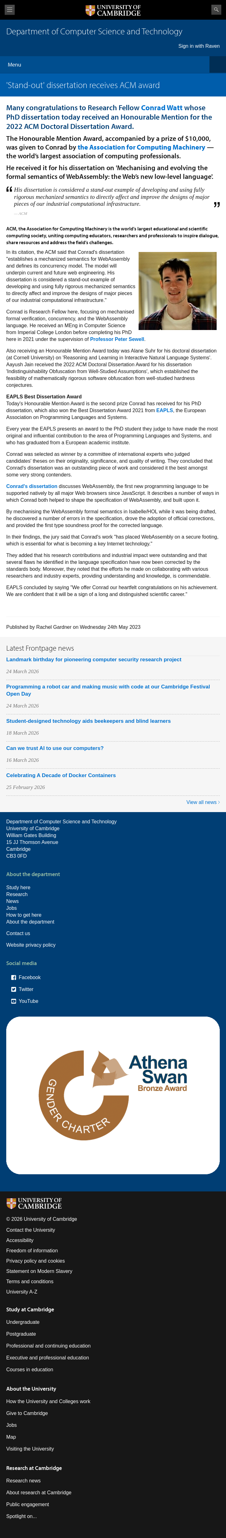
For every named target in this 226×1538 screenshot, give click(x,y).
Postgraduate (21, 1334)
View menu (10, 10)
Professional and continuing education (48, 1345)
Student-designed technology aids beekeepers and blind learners (88, 721)
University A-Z (21, 1291)
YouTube (28, 1001)
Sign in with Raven (199, 46)
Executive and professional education (47, 1357)
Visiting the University (30, 1449)
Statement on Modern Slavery (39, 1271)
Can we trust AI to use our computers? (55, 748)
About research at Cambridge (38, 1492)
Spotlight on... (21, 1516)
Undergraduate (23, 1322)
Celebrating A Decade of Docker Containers (61, 775)
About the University (31, 1388)
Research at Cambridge (34, 1467)
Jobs (11, 908)
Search (216, 10)
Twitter (26, 989)
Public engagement (27, 1504)
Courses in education (29, 1369)
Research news (23, 1480)
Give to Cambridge (27, 1413)
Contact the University (30, 1230)
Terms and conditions (29, 1281)
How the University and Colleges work (48, 1401)
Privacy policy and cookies (35, 1261)
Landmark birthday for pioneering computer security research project (93, 660)
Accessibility (19, 1240)
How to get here (24, 915)
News (12, 901)
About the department (30, 921)
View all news (201, 802)
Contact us (18, 933)
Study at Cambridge (30, 1309)
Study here (18, 887)
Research (16, 894)
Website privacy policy (31, 945)
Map (11, 1437)
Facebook (30, 977)
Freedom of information (32, 1250)
